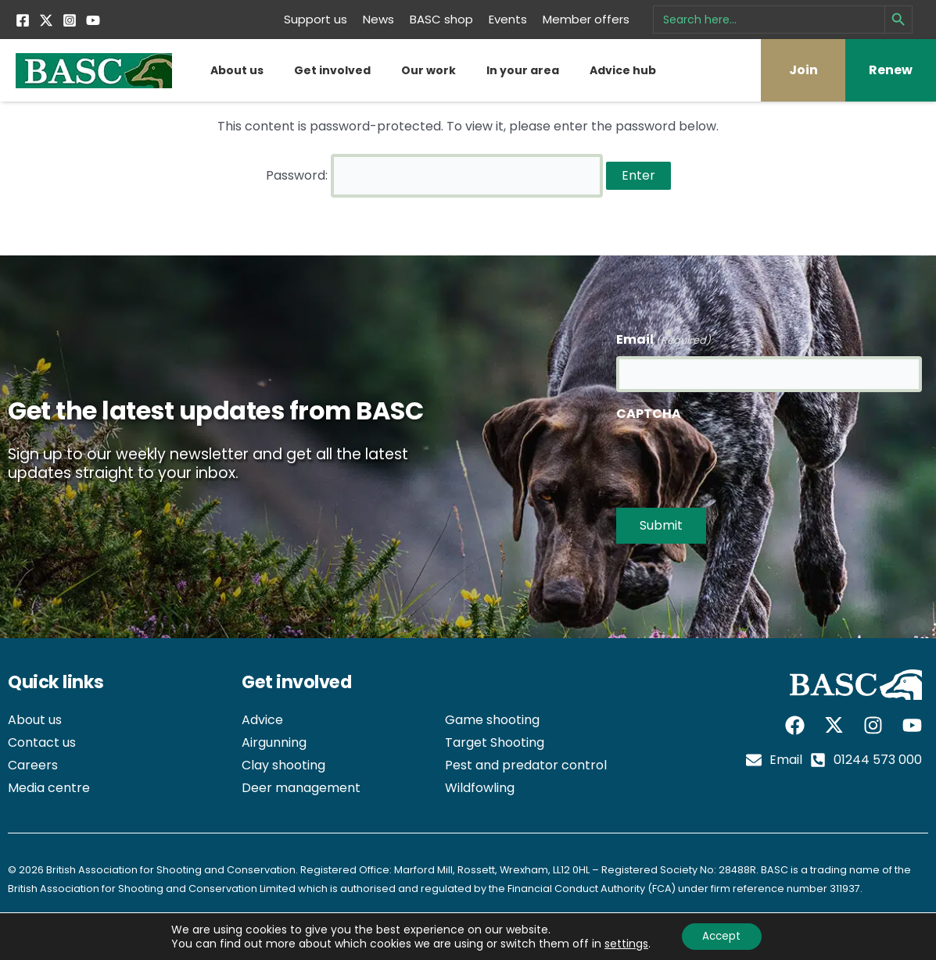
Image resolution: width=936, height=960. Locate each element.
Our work (428, 70)
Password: (434, 173)
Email (663, 334)
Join (803, 70)
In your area (522, 70)
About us (237, 70)
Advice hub (623, 70)
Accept (721, 936)
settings (623, 943)
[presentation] (735, 455)
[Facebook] (23, 20)
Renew (891, 70)
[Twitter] (46, 20)
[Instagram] (70, 20)
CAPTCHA (648, 409)
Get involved (332, 70)
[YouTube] (93, 20)
